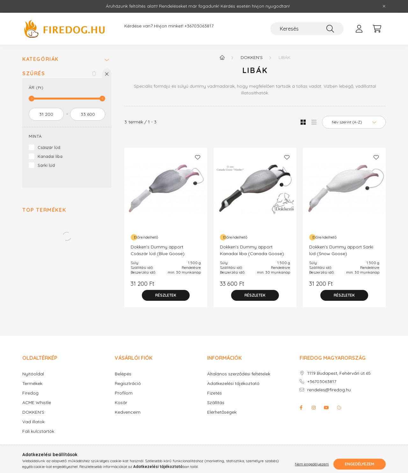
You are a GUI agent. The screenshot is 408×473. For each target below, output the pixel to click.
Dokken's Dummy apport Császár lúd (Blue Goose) (158, 250)
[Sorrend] (354, 122)
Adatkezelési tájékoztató (233, 383)
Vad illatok (33, 422)
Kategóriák (40, 59)
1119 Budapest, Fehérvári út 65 (339, 373)
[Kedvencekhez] (197, 157)
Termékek (32, 383)
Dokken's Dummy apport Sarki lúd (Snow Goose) (341, 250)
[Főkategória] (222, 57)
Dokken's (252, 57)
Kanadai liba (50, 156)
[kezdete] (46, 114)
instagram (313, 407)
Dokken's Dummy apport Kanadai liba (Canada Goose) (252, 250)
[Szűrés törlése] (94, 73)
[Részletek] (166, 295)
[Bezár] (384, 6)
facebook (301, 407)
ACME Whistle (36, 402)
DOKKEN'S (33, 412)
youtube (326, 407)
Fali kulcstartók (38, 431)
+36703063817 (199, 26)
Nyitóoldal (33, 374)
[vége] (87, 114)
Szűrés (33, 73)
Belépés (123, 374)
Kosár (121, 402)
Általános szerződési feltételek (238, 374)
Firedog (30, 393)
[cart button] (376, 28)
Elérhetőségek (222, 412)
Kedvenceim (128, 412)
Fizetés (214, 393)
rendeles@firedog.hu (329, 390)
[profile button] (359, 28)
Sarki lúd (46, 165)
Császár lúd (49, 147)
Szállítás (215, 402)
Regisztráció (128, 383)
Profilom (124, 393)
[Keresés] (307, 28)
